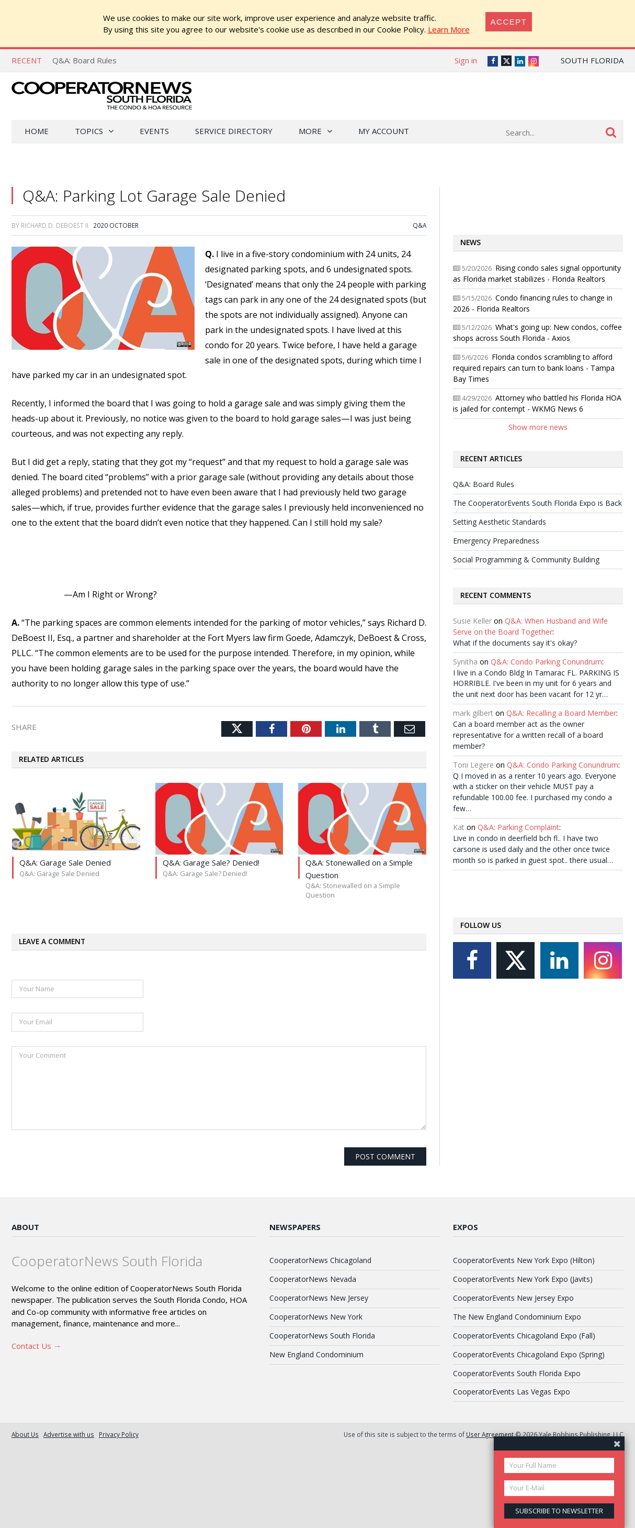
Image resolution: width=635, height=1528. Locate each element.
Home (37, 131)
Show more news (538, 427)
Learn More (449, 29)
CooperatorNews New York (315, 1317)
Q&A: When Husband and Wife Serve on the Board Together (530, 626)
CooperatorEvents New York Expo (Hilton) (524, 1260)
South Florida (592, 60)
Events (154, 131)
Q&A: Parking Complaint (518, 827)
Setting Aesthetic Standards (499, 522)
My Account (383, 131)
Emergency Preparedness (496, 541)
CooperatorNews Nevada (312, 1279)
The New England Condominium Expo (517, 1317)
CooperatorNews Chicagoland (320, 1260)
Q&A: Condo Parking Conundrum (546, 662)
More (310, 131)
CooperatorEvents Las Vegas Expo (511, 1392)
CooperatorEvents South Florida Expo (517, 1373)
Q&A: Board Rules (84, 60)
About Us (25, 1434)
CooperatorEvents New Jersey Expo (513, 1298)
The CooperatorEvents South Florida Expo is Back (537, 503)
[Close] (508, 21)
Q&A (419, 225)
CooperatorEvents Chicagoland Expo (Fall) (524, 1336)
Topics (89, 131)
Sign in (466, 60)
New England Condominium (316, 1354)
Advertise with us (68, 1434)
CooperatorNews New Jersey (318, 1298)
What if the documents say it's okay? (515, 643)
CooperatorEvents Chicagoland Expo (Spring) (529, 1354)
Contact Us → (36, 1346)
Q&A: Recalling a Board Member (561, 713)
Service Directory (234, 131)
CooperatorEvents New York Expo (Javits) (523, 1279)
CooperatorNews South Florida (322, 1336)
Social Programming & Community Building (526, 559)
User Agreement (490, 1434)
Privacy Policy (119, 1434)
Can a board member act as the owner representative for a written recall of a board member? (528, 735)
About (25, 1227)
